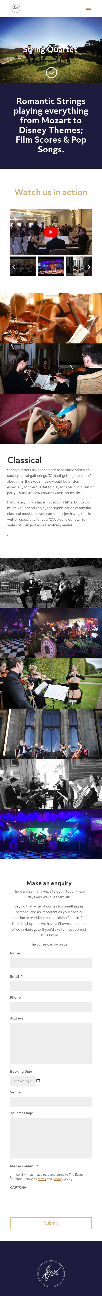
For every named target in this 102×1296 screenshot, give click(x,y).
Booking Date (21, 1071)
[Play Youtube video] (51, 232)
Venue (15, 1092)
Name (16, 953)
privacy (58, 1179)
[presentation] (42, 1200)
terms (42, 1179)
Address (16, 1018)
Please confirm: (24, 1166)
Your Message (21, 1113)
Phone (17, 997)
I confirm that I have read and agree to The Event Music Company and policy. (49, 1177)
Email (16, 977)
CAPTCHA (18, 1187)
